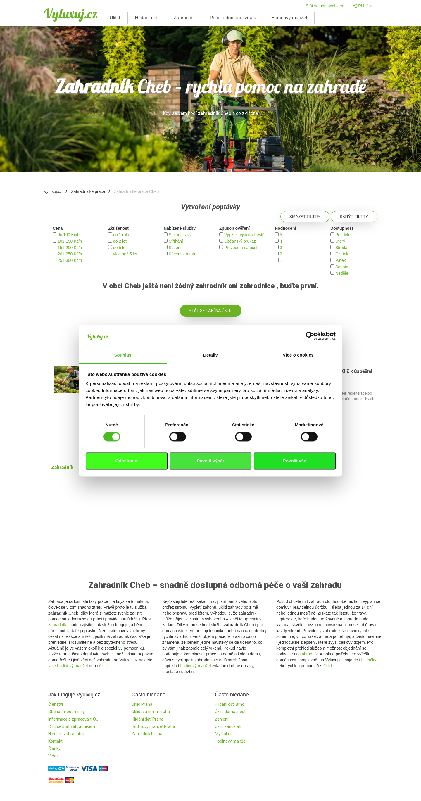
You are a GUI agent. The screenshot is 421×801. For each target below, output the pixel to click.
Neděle (341, 273)
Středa (341, 247)
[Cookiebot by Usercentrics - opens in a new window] (310, 335)
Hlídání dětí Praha (147, 719)
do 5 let (120, 247)
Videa (53, 756)
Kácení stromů (182, 254)
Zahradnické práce (88, 191)
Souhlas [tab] (122, 355)
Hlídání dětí (147, 17)
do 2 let (120, 241)
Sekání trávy (180, 234)
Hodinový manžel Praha (153, 726)
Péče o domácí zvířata (233, 17)
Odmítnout (126, 461)
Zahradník (184, 17)
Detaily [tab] (210, 355)
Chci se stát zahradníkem (71, 726)
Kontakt (55, 741)
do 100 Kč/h (69, 234)
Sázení (175, 247)
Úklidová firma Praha (151, 711)
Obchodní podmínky (66, 711)
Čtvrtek (341, 254)
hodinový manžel (72, 665)
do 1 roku (121, 234)
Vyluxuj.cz (71, 13)
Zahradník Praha (147, 733)
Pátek (340, 260)
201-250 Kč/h (70, 254)
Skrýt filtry (354, 216)
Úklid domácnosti (230, 711)
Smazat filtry (304, 216)
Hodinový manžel (289, 17)
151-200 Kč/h (70, 247)
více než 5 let (125, 254)
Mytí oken (224, 733)
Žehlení (221, 719)
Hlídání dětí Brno (229, 704)
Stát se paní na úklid (210, 310)
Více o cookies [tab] (298, 355)
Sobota (341, 266)
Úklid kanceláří (228, 726)
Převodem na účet (241, 247)
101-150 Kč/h (70, 241)
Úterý (340, 241)
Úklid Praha (142, 704)
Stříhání (176, 241)
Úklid (115, 17)
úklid (103, 665)
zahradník (57, 624)
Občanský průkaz (240, 241)
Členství (55, 704)
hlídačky (368, 660)
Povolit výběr (210, 461)
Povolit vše (294, 461)
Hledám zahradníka (66, 733)
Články (54, 748)
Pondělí (342, 234)
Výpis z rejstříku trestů (244, 234)
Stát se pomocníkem (324, 6)
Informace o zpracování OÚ (73, 719)
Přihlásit (363, 6)
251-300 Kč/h (70, 260)
